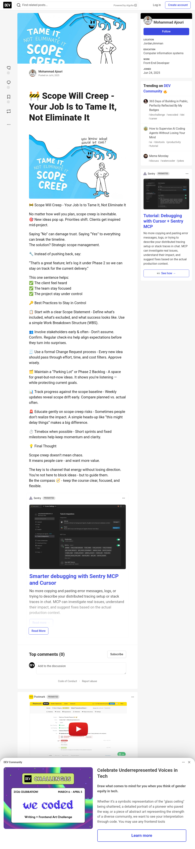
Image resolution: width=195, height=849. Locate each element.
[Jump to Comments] (8, 84)
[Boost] (8, 111)
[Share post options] (8, 124)
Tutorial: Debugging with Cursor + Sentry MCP (163, 221)
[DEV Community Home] (7, 5)
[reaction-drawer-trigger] (8, 70)
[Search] (18, 5)
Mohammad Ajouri (50, 71)
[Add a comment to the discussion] (81, 668)
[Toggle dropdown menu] (123, 498)
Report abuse (89, 681)
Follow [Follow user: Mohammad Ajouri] (166, 31)
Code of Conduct (67, 681)
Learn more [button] (141, 835)
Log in (157, 5)
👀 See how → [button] (166, 273)
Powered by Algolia (125, 5)
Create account (178, 5)
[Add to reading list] (8, 99)
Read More (38, 631)
